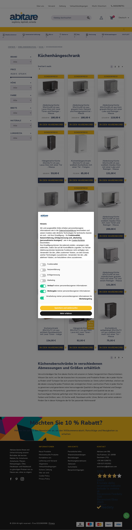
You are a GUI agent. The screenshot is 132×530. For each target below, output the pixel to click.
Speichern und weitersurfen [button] (66, 308)
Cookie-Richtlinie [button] (78, 240)
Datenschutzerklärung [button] (67, 230)
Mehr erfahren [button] (66, 313)
